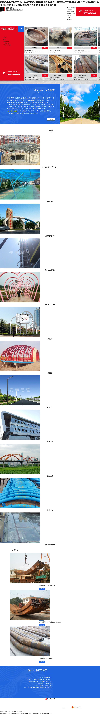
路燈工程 (50, 407)
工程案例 (69, 17)
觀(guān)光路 (50, 304)
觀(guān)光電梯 (50, 270)
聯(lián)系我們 (70, 19)
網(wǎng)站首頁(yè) (71, 7)
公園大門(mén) (50, 236)
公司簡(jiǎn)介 (70, 9)
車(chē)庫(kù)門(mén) (49, 167)
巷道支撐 (50, 510)
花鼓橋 (50, 373)
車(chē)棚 (50, 201)
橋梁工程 (50, 476)
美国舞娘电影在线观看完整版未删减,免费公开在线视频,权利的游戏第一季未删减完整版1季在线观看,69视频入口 (26, 713)
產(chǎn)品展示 (70, 11)
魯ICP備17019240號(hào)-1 (52, 708)
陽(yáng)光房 (50, 544)
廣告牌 (50, 339)
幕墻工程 (50, 442)
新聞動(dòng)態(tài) (71, 13)
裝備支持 (69, 15)
